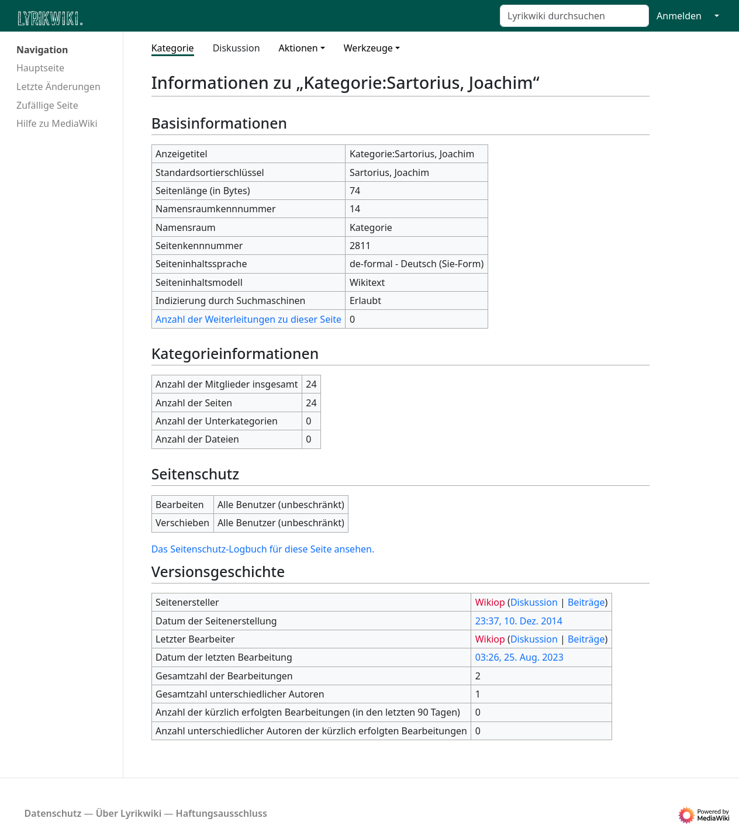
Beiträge (586, 602)
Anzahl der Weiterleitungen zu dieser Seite (248, 319)
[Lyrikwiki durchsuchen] (574, 16)
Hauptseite (40, 67)
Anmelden (679, 15)
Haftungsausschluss (221, 813)
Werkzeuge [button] (368, 48)
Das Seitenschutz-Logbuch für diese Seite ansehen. (263, 549)
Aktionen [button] (298, 48)
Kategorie (172, 48)
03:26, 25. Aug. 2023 (519, 657)
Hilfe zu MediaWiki (57, 123)
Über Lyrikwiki (129, 813)
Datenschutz (53, 813)
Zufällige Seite (47, 105)
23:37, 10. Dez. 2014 (518, 620)
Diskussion (236, 48)
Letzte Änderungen (58, 86)
